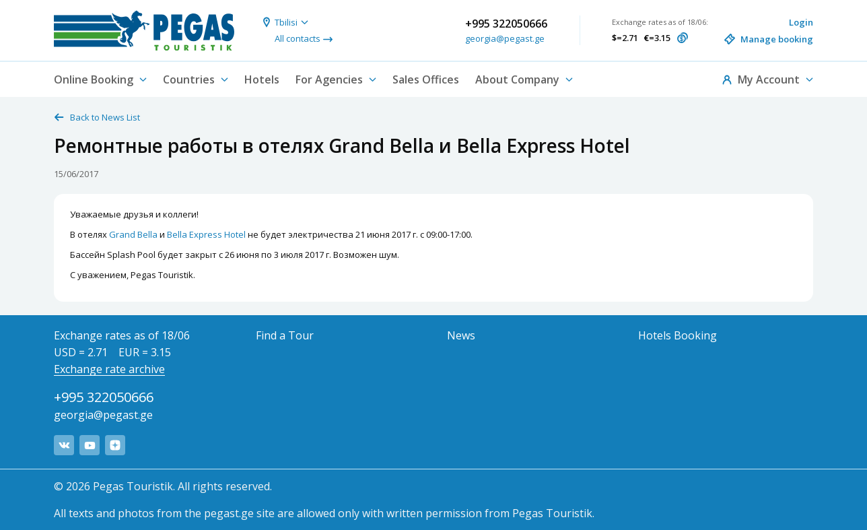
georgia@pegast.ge (505, 38)
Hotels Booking (677, 335)
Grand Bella (133, 234)
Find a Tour (285, 335)
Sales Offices (425, 79)
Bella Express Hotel (206, 234)
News (461, 335)
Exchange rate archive (109, 369)
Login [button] (801, 22)
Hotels (261, 79)
